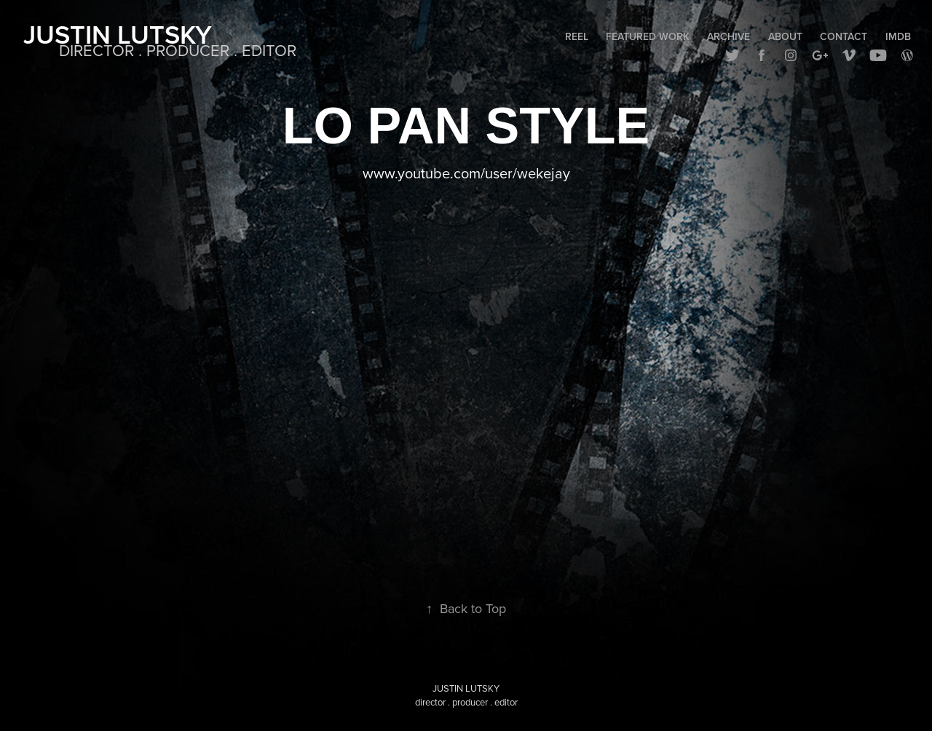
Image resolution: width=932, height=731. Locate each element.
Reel (576, 36)
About (785, 36)
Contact (843, 36)
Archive (728, 36)
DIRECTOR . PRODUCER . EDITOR (177, 50)
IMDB (898, 36)
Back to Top (466, 608)
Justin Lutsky (117, 34)
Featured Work (648, 36)
